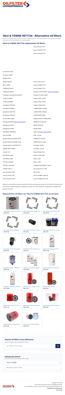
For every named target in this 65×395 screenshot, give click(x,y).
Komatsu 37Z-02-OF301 (41, 92)
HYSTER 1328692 (8, 162)
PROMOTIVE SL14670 (40, 142)
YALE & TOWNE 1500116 (41, 175)
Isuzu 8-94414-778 (39, 82)
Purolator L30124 (39, 148)
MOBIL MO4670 (38, 125)
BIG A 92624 (6, 85)
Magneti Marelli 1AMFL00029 (42, 118)
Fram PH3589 (7, 135)
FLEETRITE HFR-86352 (9, 132)
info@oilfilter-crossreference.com (54, 388)
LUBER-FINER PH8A (39, 115)
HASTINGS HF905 (8, 155)
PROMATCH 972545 (39, 138)
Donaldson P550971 (9, 108)
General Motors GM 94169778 (12, 138)
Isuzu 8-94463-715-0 (40, 85)
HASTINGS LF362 (8, 159)
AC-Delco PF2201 (8, 75)
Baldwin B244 (7, 78)
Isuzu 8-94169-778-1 (9, 175)
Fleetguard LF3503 (8, 128)
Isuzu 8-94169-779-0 (40, 50)
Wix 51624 (37, 172)
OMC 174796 (37, 135)
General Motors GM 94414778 (12, 142)
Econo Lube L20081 (9, 118)
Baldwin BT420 (7, 82)
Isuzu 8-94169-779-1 (40, 53)
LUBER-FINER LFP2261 (40, 112)
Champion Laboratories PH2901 (12, 95)
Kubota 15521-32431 (40, 98)
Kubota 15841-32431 (40, 102)
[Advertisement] (32, 21)
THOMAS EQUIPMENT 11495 (42, 165)
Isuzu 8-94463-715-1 (40, 88)
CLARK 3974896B (8, 102)
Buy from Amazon (20, 122)
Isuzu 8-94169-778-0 (9, 172)
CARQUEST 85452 (8, 88)
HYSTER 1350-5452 (8, 165)
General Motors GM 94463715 (12, 145)
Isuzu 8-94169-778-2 (9, 179)
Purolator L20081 (39, 145)
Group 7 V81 (6, 152)
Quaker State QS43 (39, 155)
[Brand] (32, 362)
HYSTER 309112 (7, 169)
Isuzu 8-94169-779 (39, 47)
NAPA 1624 (37, 132)
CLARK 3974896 (7, 98)
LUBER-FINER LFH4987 (40, 108)
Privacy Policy (59, 390)
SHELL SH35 (37, 162)
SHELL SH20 (37, 159)
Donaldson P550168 (9, 105)
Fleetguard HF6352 (8, 122)
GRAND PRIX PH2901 (9, 148)
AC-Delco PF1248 (8, 71)
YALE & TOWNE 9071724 (41, 179)
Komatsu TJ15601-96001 (41, 95)
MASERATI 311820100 (40, 122)
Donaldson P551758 (9, 112)
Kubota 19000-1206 (39, 105)
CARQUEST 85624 (8, 92)
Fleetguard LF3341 (8, 125)
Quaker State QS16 (39, 152)
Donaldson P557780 (9, 115)
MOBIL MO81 (38, 128)
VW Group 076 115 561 (40, 169)
